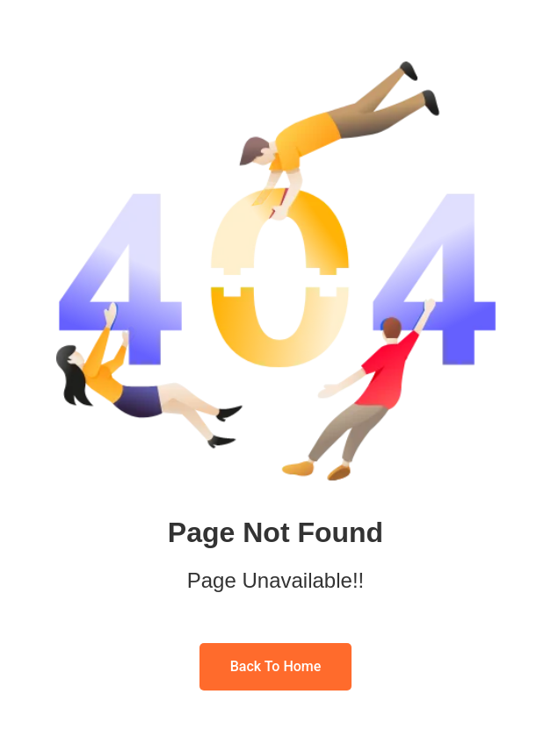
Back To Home (276, 666)
